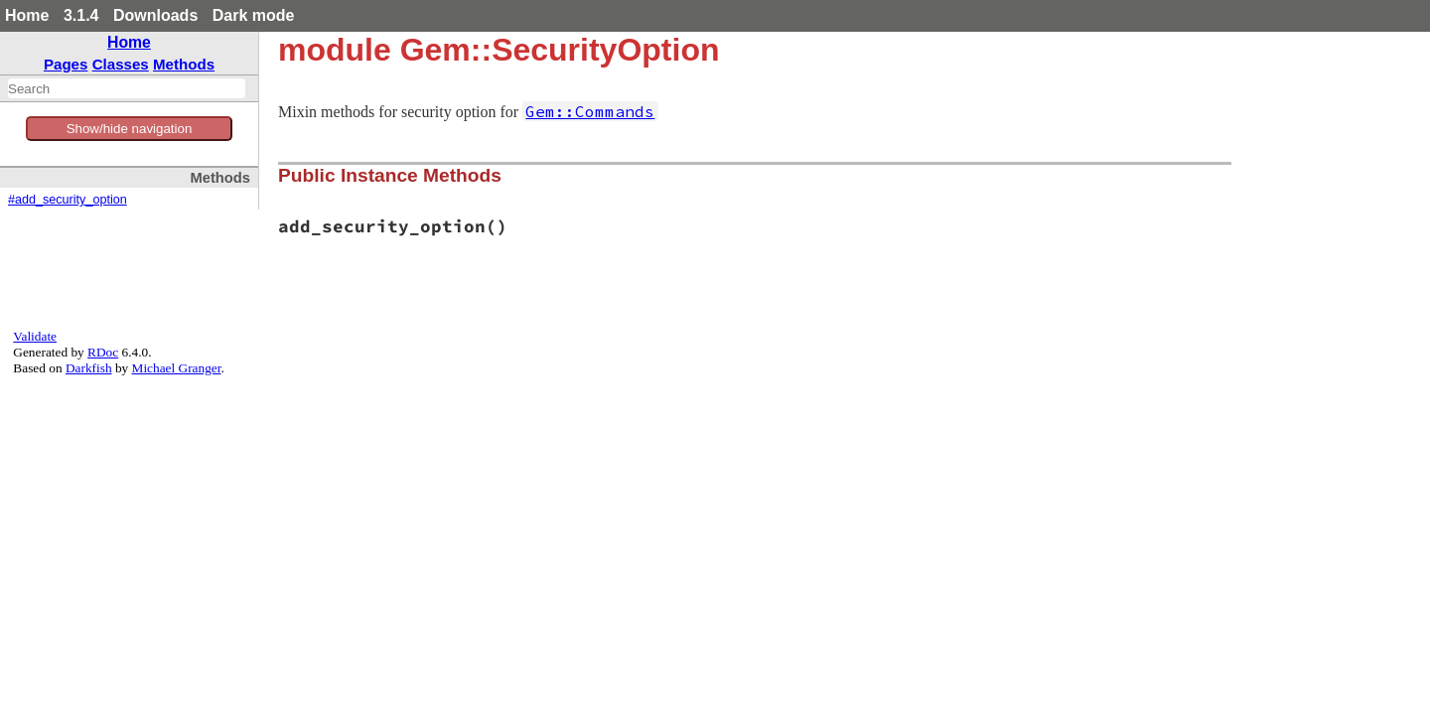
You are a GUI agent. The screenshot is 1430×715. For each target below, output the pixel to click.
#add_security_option (67, 200)
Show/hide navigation (130, 128)
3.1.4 (81, 15)
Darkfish (89, 367)
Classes (120, 64)
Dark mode (254, 15)
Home (27, 15)
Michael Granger (176, 367)
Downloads (155, 15)
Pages (66, 64)
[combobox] (126, 88)
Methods (183, 64)
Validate (35, 336)
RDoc (102, 352)
